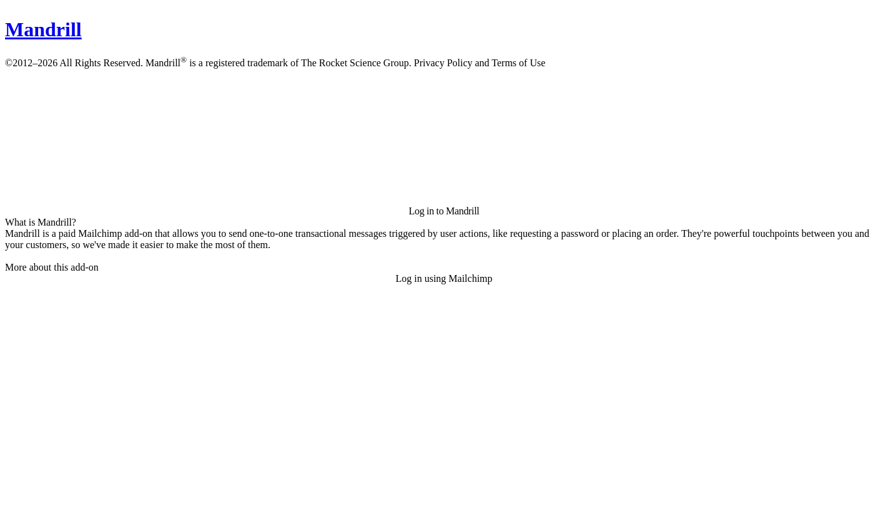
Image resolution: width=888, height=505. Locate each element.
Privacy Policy (443, 63)
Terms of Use (518, 63)
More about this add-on (52, 267)
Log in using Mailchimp (443, 278)
